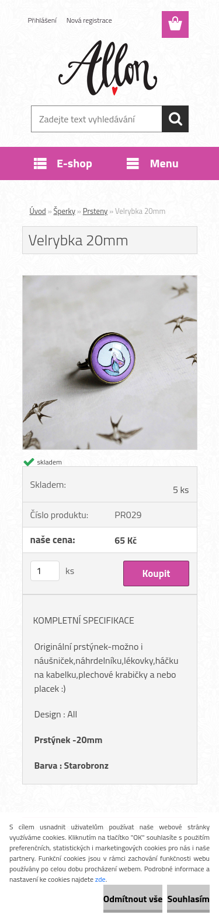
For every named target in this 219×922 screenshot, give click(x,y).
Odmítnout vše (133, 899)
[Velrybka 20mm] (110, 280)
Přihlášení (42, 20)
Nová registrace (89, 20)
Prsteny (95, 211)
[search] (175, 118)
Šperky (64, 211)
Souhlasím (188, 899)
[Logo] (109, 68)
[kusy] (45, 571)
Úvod (38, 211)
